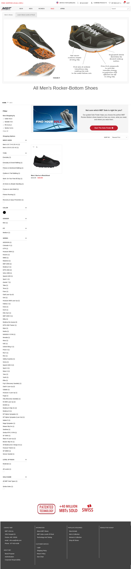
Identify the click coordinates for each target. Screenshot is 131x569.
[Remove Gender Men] (3, 122)
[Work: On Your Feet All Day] (3, 181)
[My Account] (82, 3)
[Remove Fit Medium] (3, 125)
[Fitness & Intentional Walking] (3, 170)
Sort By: (107, 137)
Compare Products (100, 3)
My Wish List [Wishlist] (116, 3)
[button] (33, 147)
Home (4, 102)
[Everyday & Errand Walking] (3, 165)
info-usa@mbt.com (15, 540)
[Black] (7, 212)
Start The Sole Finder (103, 128)
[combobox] (120, 8)
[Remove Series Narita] (3, 128)
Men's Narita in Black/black (40, 175)
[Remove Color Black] (3, 119)
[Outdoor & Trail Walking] (3, 175)
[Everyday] (3, 159)
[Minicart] (126, 3)
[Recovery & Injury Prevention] (3, 202)
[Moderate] (3, 466)
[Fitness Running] (3, 197)
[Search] (128, 9)
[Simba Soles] (3, 488)
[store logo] (6, 8)
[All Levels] (3, 471)
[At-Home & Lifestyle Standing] (3, 186)
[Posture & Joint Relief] (3, 191)
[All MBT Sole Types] (3, 483)
